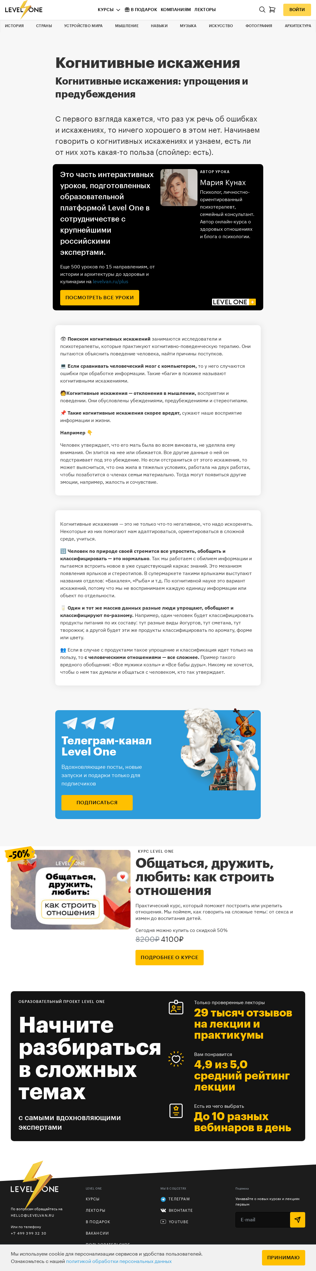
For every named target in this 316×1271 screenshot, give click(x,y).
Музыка (188, 26)
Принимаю (283, 1257)
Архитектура (298, 26)
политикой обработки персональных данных (119, 1261)
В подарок (141, 9)
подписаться (97, 802)
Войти (297, 10)
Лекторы (205, 10)
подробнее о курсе (169, 957)
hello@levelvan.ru (32, 1215)
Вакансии (97, 1233)
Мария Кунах (223, 182)
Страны (44, 26)
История (14, 26)
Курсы (106, 10)
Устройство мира (83, 26)
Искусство (221, 26)
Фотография (259, 26)
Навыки (159, 26)
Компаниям (176, 10)
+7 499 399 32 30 (28, 1233)
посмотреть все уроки (99, 297)
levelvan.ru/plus (110, 281)
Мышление (127, 26)
